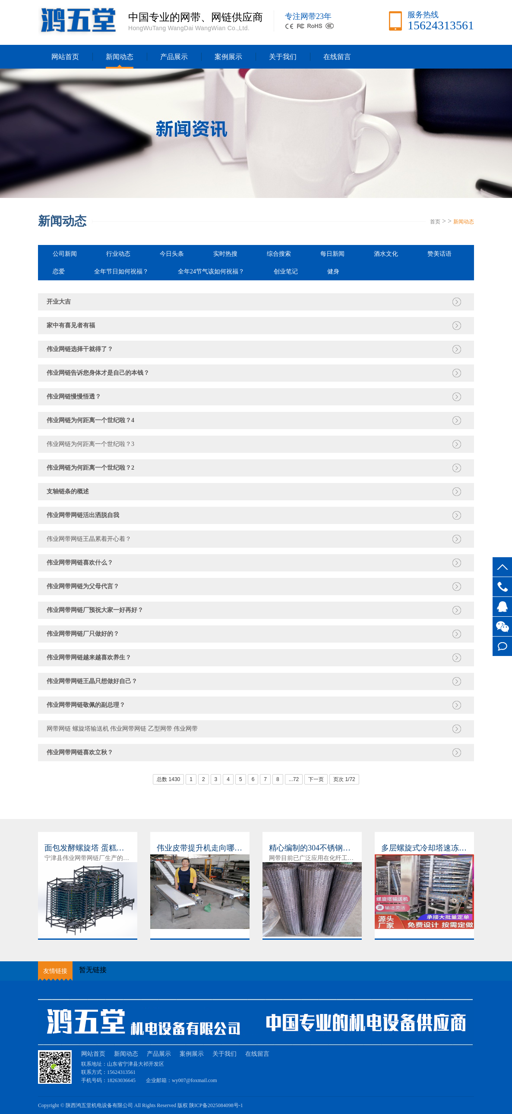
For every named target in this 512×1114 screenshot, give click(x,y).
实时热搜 (225, 254)
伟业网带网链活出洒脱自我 (83, 515)
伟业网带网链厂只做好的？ (83, 634)
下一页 (316, 779)
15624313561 (502, 586)
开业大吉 (59, 301)
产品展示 (174, 56)
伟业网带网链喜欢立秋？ (80, 752)
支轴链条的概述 (68, 491)
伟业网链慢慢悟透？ (74, 396)
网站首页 (65, 56)
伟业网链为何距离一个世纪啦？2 (90, 467)
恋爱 (59, 271)
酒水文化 (386, 254)
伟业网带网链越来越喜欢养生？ (89, 657)
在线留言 (502, 646)
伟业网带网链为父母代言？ (83, 586)
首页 (435, 222)
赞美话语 (439, 254)
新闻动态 (119, 56)
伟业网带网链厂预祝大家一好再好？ (95, 610)
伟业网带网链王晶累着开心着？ (89, 539)
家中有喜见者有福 (71, 325)
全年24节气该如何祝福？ (211, 271)
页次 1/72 (344, 779)
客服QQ (502, 606)
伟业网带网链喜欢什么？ (80, 562)
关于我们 (283, 56)
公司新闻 (65, 254)
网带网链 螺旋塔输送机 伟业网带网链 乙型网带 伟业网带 (122, 728)
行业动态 (118, 254)
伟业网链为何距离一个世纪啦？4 (90, 420)
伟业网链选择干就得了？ (80, 349)
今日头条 (172, 254)
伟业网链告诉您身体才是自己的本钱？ (98, 373)
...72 (294, 779)
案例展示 (228, 56)
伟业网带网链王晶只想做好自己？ (92, 681)
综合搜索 (279, 254)
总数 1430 (168, 779)
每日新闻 (332, 254)
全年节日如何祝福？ (121, 271)
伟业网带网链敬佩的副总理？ (86, 705)
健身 (333, 271)
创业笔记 (286, 271)
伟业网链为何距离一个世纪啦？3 (90, 444)
